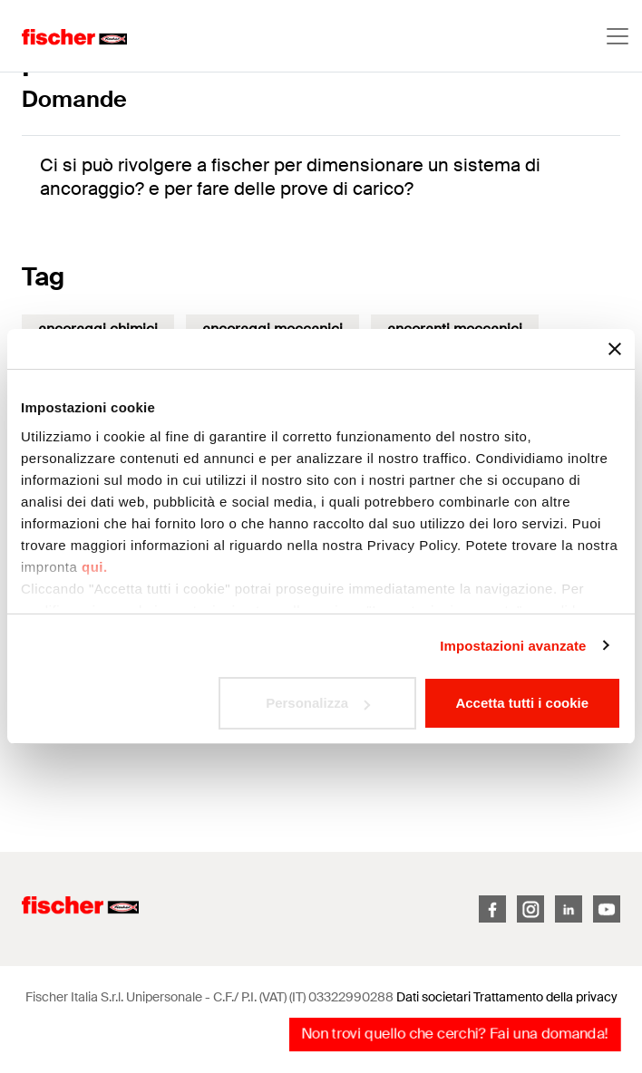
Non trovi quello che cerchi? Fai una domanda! (454, 1033)
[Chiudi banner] (614, 349)
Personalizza (318, 702)
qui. (95, 567)
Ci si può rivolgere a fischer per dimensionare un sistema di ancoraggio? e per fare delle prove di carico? (290, 176)
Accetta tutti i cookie (521, 702)
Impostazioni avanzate (513, 645)
